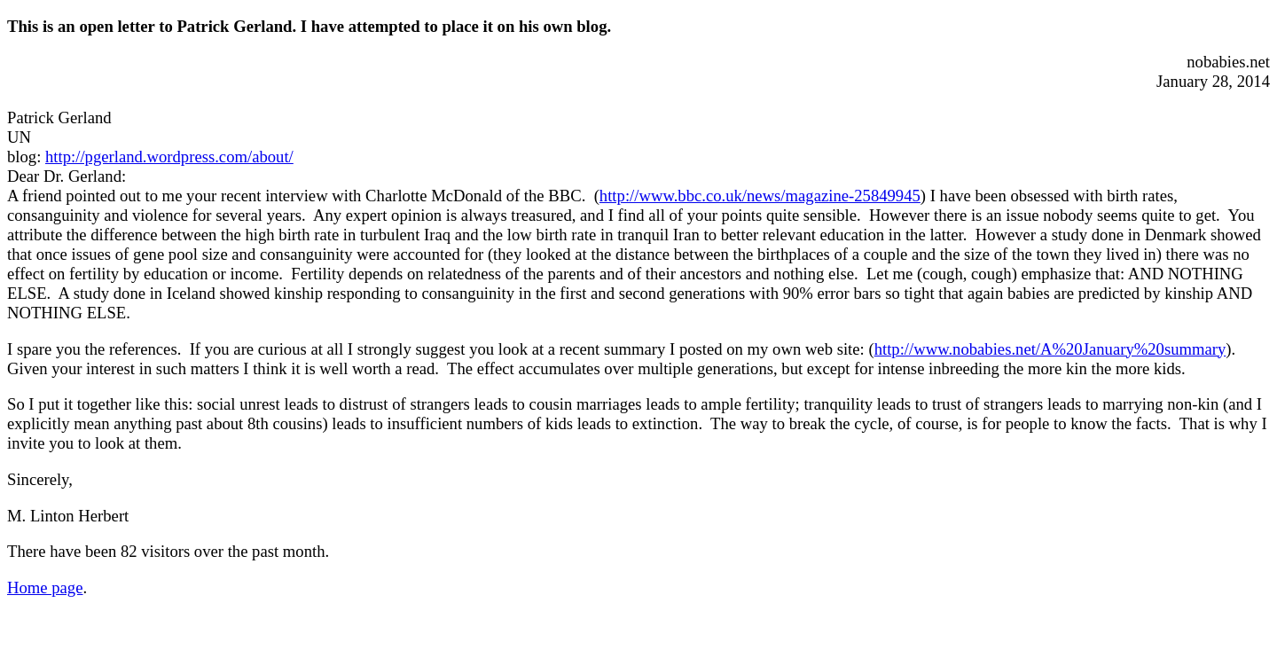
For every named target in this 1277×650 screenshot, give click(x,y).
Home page (44, 587)
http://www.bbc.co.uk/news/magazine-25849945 (760, 195)
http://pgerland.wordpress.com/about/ (169, 156)
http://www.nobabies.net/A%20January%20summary (1050, 349)
